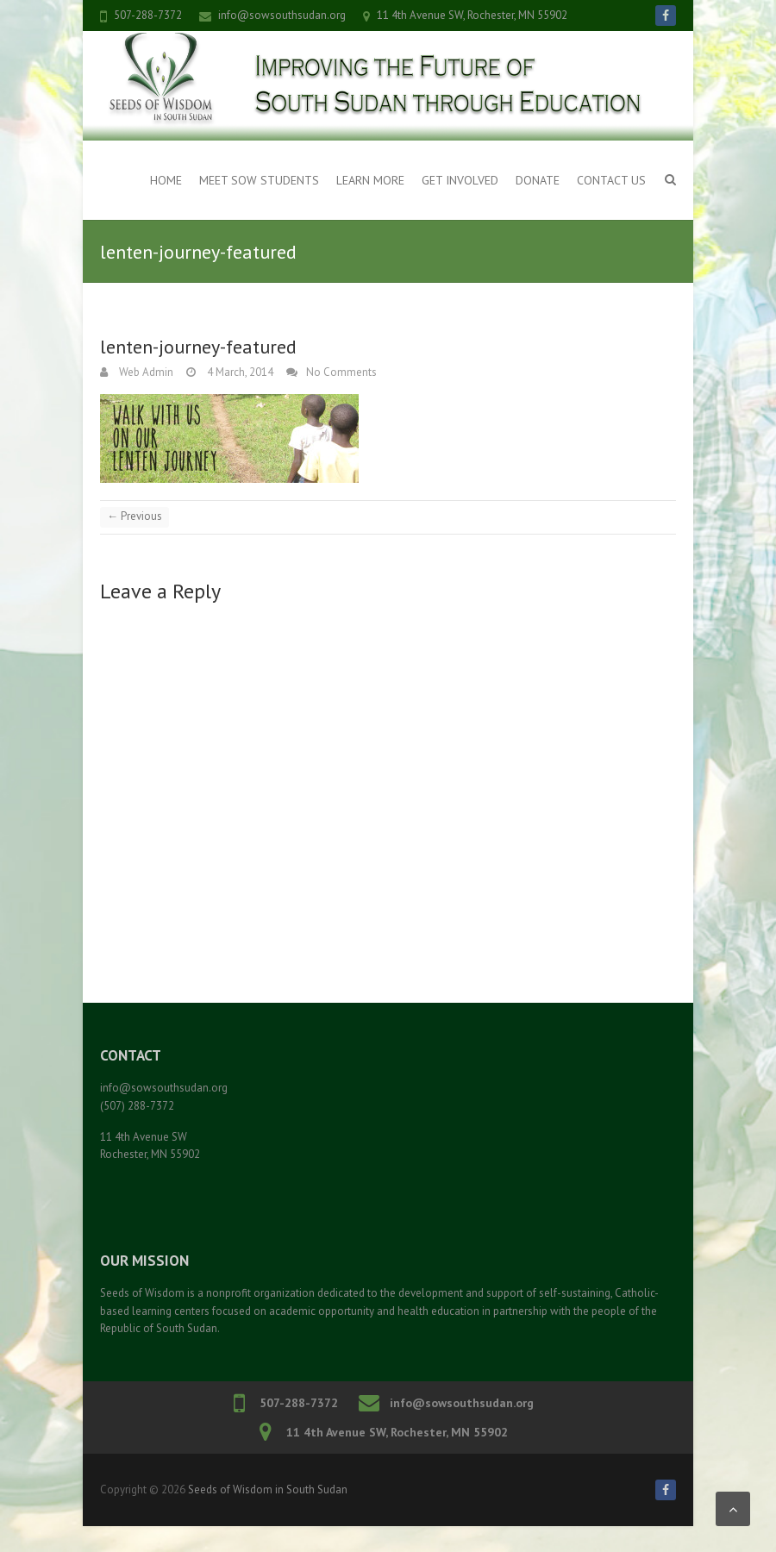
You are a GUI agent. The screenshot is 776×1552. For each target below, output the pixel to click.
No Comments (341, 372)
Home (166, 180)
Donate (538, 180)
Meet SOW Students (259, 180)
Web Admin (144, 372)
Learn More (370, 180)
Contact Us (611, 180)
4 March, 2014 (238, 372)
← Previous (134, 516)
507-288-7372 (148, 15)
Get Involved (460, 180)
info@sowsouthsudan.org (282, 15)
